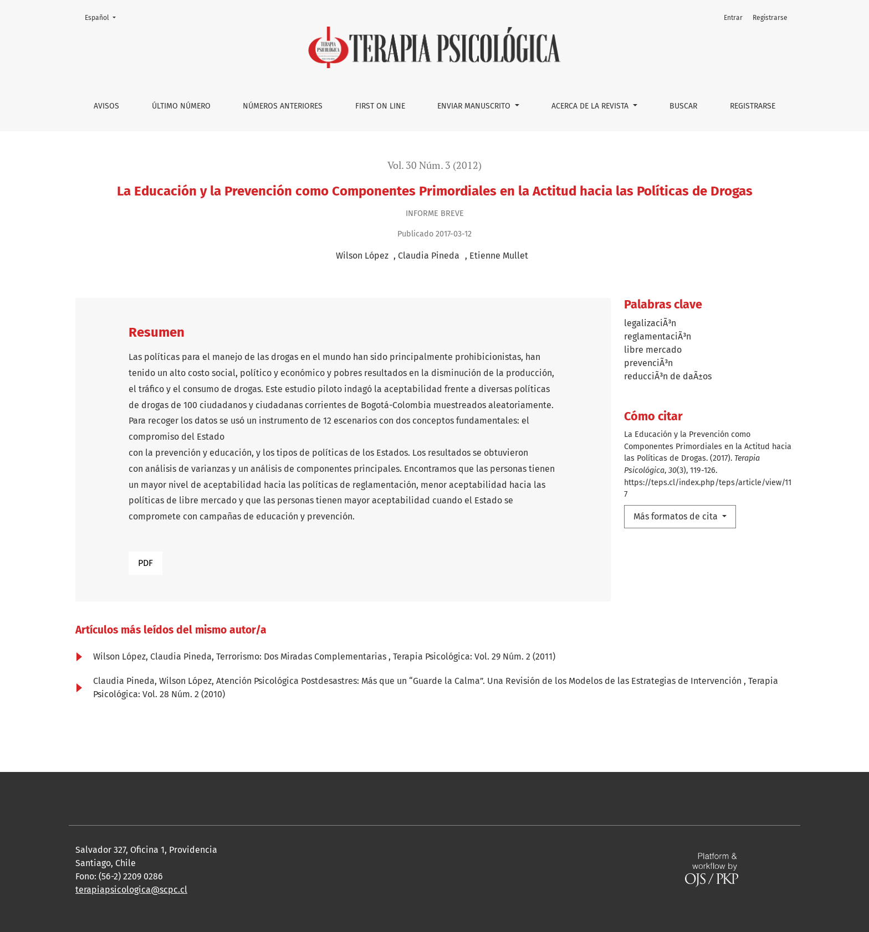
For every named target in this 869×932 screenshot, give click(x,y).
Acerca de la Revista (591, 106)
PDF (145, 563)
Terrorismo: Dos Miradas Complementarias (302, 656)
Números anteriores (283, 106)
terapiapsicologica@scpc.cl (131, 889)
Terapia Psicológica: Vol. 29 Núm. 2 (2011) (474, 656)
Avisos (106, 106)
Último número (181, 106)
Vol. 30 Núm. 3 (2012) (434, 165)
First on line (380, 106)
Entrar (733, 18)
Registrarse (752, 106)
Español (103, 17)
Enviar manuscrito (475, 106)
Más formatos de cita (676, 516)
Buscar (683, 106)
